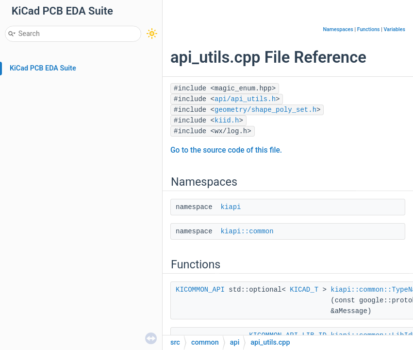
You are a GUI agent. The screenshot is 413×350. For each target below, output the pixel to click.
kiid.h (227, 120)
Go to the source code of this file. (226, 150)
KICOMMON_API (200, 290)
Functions (368, 29)
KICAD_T (304, 290)
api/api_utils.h (245, 99)
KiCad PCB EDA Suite (43, 68)
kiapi (230, 207)
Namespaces (338, 29)
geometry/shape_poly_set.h (265, 110)
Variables (394, 29)
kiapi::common (246, 231)
